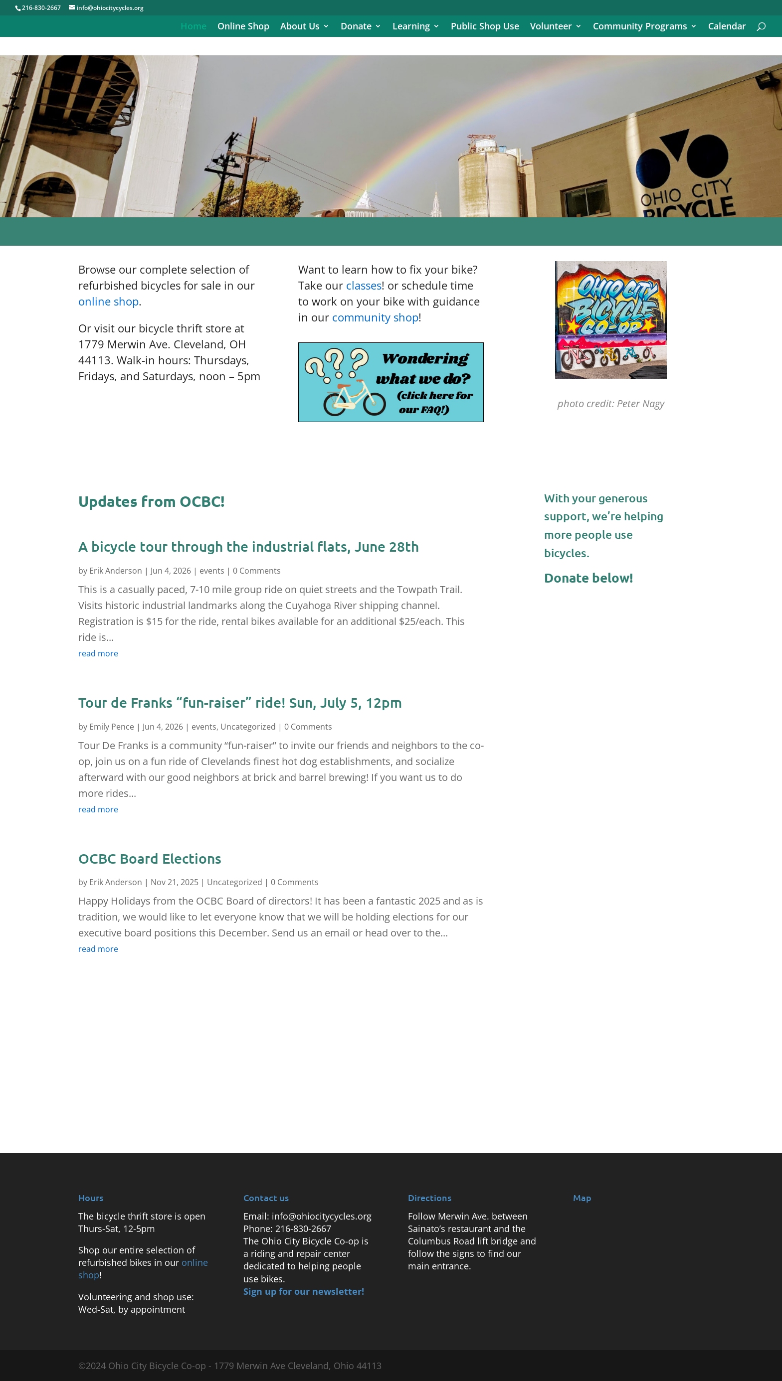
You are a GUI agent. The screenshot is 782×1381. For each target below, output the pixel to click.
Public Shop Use (485, 27)
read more (98, 653)
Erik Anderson (115, 570)
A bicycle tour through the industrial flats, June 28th (248, 546)
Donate (356, 27)
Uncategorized (248, 726)
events (211, 570)
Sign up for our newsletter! (303, 1291)
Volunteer (551, 27)
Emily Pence (111, 726)
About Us (300, 27)
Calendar (727, 27)
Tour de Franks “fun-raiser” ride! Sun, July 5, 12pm (240, 702)
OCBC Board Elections (149, 858)
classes (364, 285)
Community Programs (640, 27)
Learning (411, 27)
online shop (108, 301)
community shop (375, 316)
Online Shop (243, 27)
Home (193, 27)
